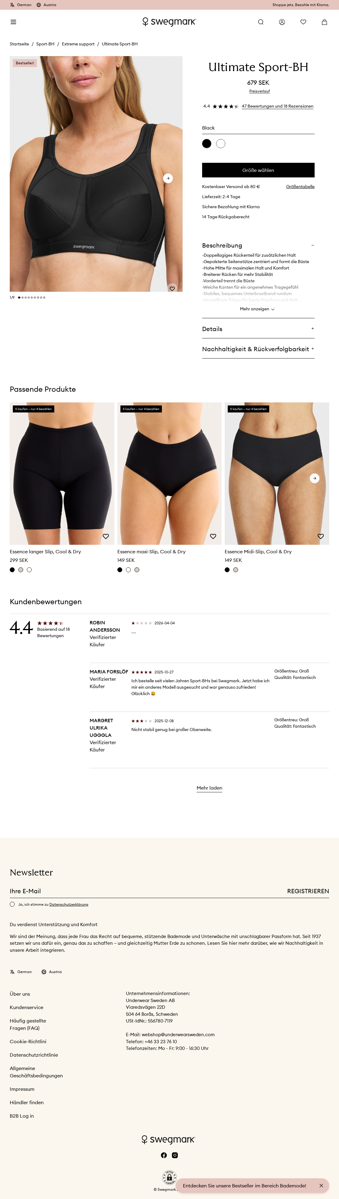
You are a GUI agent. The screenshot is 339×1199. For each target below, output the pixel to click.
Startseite (19, 44)
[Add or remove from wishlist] (172, 282)
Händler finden (27, 1102)
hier (233, 943)
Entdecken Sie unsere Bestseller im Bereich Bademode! (244, 1186)
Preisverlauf (259, 91)
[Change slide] (19, 297)
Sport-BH (45, 44)
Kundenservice (26, 1007)
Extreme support (78, 44)
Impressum (22, 1089)
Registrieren (308, 891)
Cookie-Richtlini (28, 1041)
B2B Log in (22, 1116)
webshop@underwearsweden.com (178, 1034)
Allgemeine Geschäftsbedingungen (36, 1072)
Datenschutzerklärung (68, 904)
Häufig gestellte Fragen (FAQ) (28, 1024)
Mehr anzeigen (258, 309)
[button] (169, 1177)
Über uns (20, 994)
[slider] (96, 174)
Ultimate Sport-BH (120, 44)
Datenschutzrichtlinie (34, 1055)
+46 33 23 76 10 (161, 1041)
